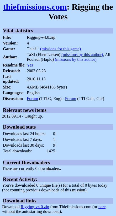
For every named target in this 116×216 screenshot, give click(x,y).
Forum (32, 98)
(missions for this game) (60, 49)
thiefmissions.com (35, 7)
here (102, 206)
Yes (30, 65)
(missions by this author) (82, 54)
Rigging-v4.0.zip (35, 206)
